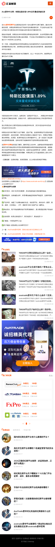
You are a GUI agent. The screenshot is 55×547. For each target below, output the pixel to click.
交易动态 (26, 538)
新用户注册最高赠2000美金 (11, 179)
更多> (51, 375)
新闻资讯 (33, 538)
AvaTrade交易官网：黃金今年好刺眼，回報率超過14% (26, 234)
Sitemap (31, 541)
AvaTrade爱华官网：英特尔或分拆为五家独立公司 (25, 230)
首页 (13, 538)
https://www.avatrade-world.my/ (33, 181)
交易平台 (19, 538)
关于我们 (24, 541)
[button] (23, 423)
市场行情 (40, 538)
